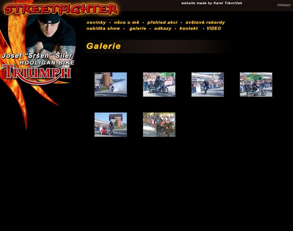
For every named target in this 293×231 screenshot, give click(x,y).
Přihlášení (284, 5)
